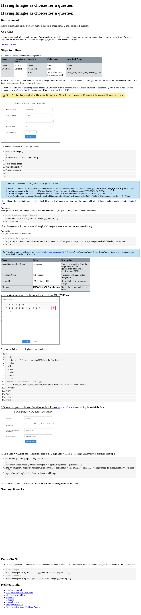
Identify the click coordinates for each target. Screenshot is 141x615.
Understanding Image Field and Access (23, 607)
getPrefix (10, 600)
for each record (12, 602)
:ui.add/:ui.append (14, 590)
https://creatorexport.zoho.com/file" (51, 252)
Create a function (24, 90)
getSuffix (10, 597)
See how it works (8, 44)
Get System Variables (15, 595)
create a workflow (63, 407)
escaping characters (14, 605)
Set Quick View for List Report (19, 593)
